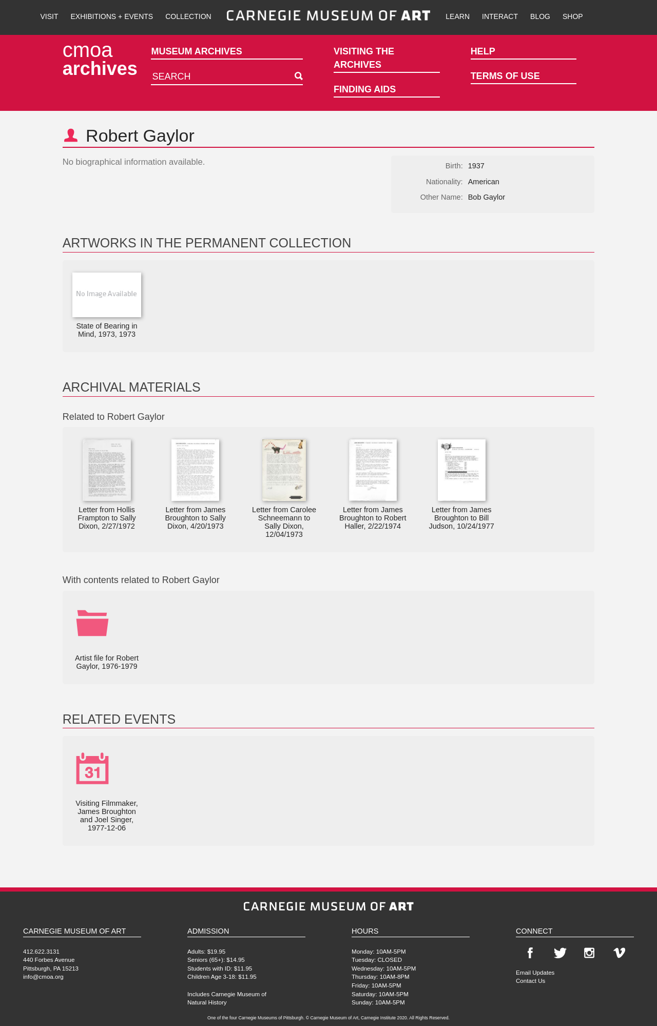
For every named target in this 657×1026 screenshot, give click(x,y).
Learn (458, 16)
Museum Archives (196, 51)
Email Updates (535, 972)
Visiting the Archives (364, 58)
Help (483, 51)
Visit (49, 16)
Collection (188, 16)
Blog (540, 16)
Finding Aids (365, 89)
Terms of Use (505, 76)
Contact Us (530, 980)
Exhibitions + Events (112, 16)
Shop (573, 16)
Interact (500, 16)
